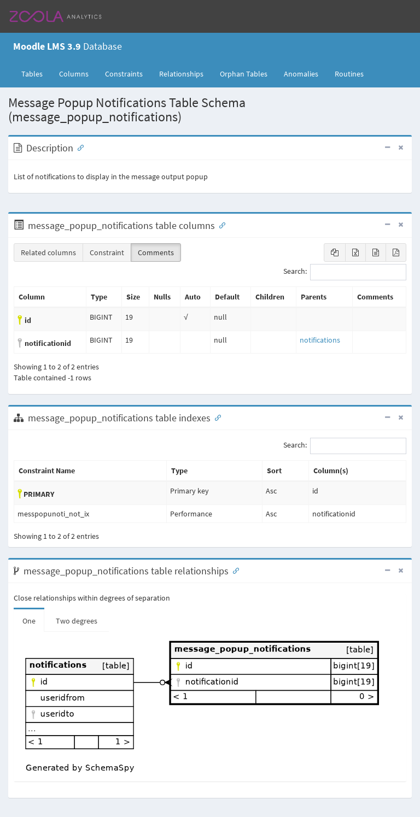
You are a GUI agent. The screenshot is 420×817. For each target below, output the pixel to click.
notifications (320, 340)
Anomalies (301, 74)
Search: (344, 272)
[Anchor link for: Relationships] (233, 570)
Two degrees (76, 621)
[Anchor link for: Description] (78, 147)
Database (67, 46)
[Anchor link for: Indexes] (215, 417)
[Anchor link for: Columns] (220, 225)
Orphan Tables (243, 74)
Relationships (181, 74)
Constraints (124, 74)
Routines (349, 74)
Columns (74, 74)
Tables (36, 73)
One (29, 621)
